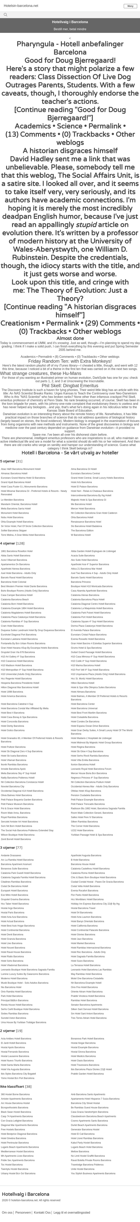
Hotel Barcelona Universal (84, 708)
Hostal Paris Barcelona (12, 912)
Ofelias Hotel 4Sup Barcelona (86, 791)
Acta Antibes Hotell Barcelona (16, 1038)
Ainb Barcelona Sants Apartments (88, 1094)
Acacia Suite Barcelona (83, 555)
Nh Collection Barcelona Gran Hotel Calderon (94, 513)
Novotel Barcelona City (12, 786)
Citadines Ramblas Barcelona (16, 881)
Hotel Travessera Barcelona (85, 1065)
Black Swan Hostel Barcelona (16, 1112)
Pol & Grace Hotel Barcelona (15, 808)
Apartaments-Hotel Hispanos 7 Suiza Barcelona (95, 1098)
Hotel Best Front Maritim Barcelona (89, 712)
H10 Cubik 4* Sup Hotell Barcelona (89, 661)
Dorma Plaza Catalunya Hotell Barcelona (92, 626)
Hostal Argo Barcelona (12, 908)
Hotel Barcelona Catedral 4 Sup (17, 704)
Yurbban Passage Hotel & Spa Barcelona (92, 835)
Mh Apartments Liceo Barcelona (17, 1156)
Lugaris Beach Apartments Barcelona (20, 1147)
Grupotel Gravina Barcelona (15, 899)
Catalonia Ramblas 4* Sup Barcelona (20, 621)
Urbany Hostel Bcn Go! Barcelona (18, 1173)
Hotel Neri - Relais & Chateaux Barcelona (92, 491)
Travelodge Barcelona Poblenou (87, 1164)
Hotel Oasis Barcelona (82, 1060)
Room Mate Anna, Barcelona (15, 813)
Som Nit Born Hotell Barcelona (16, 826)
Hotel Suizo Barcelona (82, 961)
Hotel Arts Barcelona (81, 482)
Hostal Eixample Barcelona (85, 1047)
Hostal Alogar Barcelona (83, 1043)
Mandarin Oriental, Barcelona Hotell (19, 504)
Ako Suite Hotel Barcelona (84, 560)
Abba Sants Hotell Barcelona (15, 555)
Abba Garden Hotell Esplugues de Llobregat (93, 551)
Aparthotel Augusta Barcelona (86, 855)
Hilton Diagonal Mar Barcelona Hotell (20, 687)
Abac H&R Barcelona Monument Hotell (20, 469)
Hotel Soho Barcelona (12, 961)
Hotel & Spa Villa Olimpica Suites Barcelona (93, 687)
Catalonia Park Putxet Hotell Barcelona (91, 612)
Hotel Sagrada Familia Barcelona (88, 956)
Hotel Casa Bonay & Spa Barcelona (19, 717)
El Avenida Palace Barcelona (85, 630)
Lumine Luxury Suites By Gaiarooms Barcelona (25, 974)
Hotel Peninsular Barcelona (15, 1142)
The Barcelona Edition (82, 530)
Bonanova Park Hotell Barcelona (87, 1038)
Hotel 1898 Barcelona (12, 691)
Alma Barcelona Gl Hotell (84, 469)
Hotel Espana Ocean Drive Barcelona (90, 726)
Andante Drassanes (11, 855)
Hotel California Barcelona (84, 925)
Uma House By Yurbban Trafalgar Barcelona (23, 1022)
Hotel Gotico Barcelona (12, 730)
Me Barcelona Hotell (81, 504)
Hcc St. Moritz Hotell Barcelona (87, 678)
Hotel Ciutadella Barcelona (84, 717)
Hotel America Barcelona (13, 696)
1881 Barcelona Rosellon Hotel (16, 551)
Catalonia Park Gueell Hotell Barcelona (21, 873)
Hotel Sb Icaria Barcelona (14, 755)
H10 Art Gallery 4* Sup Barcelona (18, 656)
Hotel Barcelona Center (83, 704)
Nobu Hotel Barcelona (12, 517)
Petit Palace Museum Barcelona (17, 804)
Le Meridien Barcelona (12, 500)
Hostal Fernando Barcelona (15, 1051)
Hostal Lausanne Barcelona (15, 1056)
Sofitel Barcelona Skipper (14, 530)
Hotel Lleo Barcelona (11, 943)
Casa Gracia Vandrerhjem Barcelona (89, 1112)
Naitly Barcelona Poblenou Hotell (17, 777)
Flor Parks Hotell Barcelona (85, 895)
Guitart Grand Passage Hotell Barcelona (91, 652)
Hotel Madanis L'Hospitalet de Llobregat (91, 738)
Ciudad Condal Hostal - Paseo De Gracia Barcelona (97, 881)
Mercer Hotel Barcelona (83, 508)
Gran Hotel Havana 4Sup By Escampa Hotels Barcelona (29, 648)
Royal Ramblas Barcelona (14, 817)
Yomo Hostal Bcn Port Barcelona (17, 1078)
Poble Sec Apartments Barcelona (18, 1160)
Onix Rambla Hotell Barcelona (16, 991)
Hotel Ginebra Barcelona (13, 1138)
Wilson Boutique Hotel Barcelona (17, 835)
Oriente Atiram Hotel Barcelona (87, 991)
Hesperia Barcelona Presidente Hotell (20, 683)
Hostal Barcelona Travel (83, 908)
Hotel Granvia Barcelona (13, 939)
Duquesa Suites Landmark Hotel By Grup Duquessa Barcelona (33, 630)
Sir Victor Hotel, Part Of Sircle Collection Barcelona (27, 526)
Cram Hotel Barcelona (12, 626)
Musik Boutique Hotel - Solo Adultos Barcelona (24, 983)
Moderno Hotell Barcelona (14, 978)
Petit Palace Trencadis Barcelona (88, 804)
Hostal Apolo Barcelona (13, 1047)
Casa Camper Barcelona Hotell (16, 595)
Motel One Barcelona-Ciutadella (87, 978)
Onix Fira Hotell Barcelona (84, 987)
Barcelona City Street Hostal (85, 1103)
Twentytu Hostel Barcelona (14, 1169)
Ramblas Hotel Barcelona (84, 1000)
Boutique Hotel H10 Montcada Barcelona (91, 586)
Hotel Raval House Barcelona (16, 952)
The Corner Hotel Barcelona (85, 826)
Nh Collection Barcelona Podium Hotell (91, 782)
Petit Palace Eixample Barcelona (87, 799)
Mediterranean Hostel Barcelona (17, 1151)
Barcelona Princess (81, 582)
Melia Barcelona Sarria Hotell (16, 508)
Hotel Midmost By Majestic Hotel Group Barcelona (96, 742)
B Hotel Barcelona (80, 860)
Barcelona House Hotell (83, 864)
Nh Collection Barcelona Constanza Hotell (22, 782)
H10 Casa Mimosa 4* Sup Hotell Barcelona (93, 656)
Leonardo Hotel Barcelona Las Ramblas (91, 969)
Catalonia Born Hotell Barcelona (17, 604)
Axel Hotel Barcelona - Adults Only (18, 573)
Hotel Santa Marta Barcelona (15, 1065)
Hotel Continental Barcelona (15, 930)
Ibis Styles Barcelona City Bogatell (18, 1073)
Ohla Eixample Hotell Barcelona (17, 521)
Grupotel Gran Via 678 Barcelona (18, 652)
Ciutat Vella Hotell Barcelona (85, 886)
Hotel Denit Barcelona (12, 934)
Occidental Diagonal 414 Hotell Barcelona (22, 791)
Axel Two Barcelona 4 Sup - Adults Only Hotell (94, 573)
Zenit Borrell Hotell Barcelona (16, 839)
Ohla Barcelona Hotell (82, 517)
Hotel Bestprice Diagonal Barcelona (19, 1134)
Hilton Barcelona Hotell (82, 683)
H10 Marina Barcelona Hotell (85, 665)
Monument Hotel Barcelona (15, 513)
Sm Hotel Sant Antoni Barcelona (87, 1013)
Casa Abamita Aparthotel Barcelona (89, 590)
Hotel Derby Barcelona (12, 726)
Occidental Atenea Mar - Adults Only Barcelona (95, 786)
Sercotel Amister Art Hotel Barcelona (19, 821)
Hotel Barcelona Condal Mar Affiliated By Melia (25, 708)
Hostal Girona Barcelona (83, 1051)
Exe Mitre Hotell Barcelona (14, 895)
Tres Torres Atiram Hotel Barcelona (89, 1018)
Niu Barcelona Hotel (11, 987)
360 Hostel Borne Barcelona (15, 1094)
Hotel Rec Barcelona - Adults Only (88, 952)
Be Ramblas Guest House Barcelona (89, 1107)
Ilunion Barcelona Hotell (83, 764)
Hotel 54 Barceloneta (81, 912)
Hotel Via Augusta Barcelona (15, 1069)
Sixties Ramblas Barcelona (14, 1013)
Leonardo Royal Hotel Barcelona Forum (91, 769)
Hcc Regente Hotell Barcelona (16, 678)
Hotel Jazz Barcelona (82, 939)
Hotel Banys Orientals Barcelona (87, 921)
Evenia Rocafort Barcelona (84, 890)
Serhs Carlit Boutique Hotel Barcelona (20, 1009)
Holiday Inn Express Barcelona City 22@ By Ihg (95, 903)
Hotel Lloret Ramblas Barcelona (87, 1138)
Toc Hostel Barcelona (12, 1164)
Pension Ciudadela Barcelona (86, 795)
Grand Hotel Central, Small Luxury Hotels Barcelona (97, 478)
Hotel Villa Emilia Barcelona (85, 760)
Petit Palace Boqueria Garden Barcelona (21, 799)
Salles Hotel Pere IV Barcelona (87, 817)
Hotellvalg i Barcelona (70, 22)
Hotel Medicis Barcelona (83, 1056)
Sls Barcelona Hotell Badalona (86, 526)
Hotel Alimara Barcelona (83, 691)
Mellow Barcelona (80, 1151)
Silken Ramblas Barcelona (84, 821)
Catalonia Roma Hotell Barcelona (88, 873)
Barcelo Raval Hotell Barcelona (17, 577)
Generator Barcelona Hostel (85, 1129)
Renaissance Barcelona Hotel (86, 521)
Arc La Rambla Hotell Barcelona (17, 860)
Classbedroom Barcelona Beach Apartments (93, 1116)
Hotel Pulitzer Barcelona (13, 747)
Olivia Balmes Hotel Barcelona (16, 795)
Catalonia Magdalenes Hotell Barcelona (21, 612)
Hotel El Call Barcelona (83, 1134)
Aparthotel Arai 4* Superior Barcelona (90, 564)
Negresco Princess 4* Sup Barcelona (90, 777)
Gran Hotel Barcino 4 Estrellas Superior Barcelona (96, 643)
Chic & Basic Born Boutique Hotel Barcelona (93, 877)
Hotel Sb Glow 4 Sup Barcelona (87, 751)
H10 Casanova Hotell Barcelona (17, 661)
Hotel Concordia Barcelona (14, 721)
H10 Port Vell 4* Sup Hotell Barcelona (90, 669)
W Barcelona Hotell (81, 535)
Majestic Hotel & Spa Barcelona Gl (88, 500)
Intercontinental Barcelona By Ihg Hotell (91, 495)
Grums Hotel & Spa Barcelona (86, 648)
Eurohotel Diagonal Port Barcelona (18, 634)
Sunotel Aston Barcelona (13, 1018)
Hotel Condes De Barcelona (85, 721)
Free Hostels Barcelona (13, 1129)
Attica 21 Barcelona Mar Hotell (86, 568)
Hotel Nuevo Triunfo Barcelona (16, 1060)
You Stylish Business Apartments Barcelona (93, 1173)
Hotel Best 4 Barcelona (12, 712)
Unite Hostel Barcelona (83, 1169)
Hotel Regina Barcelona (83, 747)
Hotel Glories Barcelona (83, 934)
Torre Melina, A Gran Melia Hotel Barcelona (23, 535)
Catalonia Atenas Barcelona (85, 595)
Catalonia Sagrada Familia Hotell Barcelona (23, 877)
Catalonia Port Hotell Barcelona (87, 617)
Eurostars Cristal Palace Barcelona (89, 634)
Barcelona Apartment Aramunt (16, 864)
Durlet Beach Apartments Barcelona (89, 1125)
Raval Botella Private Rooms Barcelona (91, 1160)
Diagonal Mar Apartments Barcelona (19, 1125)
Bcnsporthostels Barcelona (14, 1107)
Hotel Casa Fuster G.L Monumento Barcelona (24, 486)
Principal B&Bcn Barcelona (14, 1000)
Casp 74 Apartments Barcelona (17, 1116)
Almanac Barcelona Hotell (14, 473)
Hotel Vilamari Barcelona (13, 760)
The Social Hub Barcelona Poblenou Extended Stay (27, 830)
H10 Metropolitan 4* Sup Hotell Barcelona (22, 669)
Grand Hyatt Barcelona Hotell (16, 482)
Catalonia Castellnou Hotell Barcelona (90, 868)
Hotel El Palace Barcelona (84, 486)
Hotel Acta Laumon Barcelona (86, 917)
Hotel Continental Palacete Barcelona (90, 930)
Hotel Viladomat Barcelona (14, 965)
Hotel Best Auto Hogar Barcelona (18, 925)
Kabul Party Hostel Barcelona (86, 1142)
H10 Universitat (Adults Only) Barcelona (21, 674)
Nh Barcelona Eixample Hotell (86, 983)
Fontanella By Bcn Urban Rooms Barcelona (23, 643)
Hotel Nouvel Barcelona (13, 947)
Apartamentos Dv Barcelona (15, 564)
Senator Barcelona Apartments (86, 1004)
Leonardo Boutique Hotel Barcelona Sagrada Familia (28, 969)
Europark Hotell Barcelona (14, 890)
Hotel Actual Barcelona (12, 921)
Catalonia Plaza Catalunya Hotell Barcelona (23, 617)
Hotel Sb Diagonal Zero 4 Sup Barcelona (21, 751)
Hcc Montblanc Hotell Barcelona (87, 899)
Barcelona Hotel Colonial (13, 582)
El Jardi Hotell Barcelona (13, 1043)
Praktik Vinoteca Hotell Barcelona (88, 996)
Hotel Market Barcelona (83, 943)
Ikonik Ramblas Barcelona (14, 764)
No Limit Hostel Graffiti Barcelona (88, 1156)
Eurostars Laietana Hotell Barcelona (19, 639)
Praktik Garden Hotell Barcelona (87, 1073)
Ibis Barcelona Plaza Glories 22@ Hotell (91, 1069)
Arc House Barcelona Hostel (15, 1103)
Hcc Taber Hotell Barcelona (15, 903)
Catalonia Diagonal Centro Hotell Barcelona (93, 604)
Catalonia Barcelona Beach (15, 599)
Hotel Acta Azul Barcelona (14, 917)
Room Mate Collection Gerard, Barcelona (92, 813)
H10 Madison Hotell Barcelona (16, 665)
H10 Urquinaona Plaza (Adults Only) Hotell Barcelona (98, 674)
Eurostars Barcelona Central (85, 473)
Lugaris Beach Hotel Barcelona (87, 1147)
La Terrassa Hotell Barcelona (85, 965)
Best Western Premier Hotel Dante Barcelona (24, 586)
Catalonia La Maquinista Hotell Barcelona (92, 608)
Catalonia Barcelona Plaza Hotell (87, 599)
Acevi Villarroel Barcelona (14, 560)
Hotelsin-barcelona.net (21, 6)
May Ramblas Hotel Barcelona (86, 974)
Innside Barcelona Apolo (13, 769)
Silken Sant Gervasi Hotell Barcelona (90, 1009)
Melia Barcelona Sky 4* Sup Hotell (18, 773)
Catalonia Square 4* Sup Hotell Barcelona (92, 621)
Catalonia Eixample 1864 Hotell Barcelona (22, 608)
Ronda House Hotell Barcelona (16, 1004)
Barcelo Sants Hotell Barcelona (87, 577)
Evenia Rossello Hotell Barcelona (88, 639)
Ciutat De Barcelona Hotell (14, 886)
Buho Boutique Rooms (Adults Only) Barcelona (25, 590)
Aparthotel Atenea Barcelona (15, 568)
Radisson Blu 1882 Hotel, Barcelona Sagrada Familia (98, 808)
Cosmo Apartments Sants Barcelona (89, 1120)
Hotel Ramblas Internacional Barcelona (91, 947)
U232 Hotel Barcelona (82, 830)
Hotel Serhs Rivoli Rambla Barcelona (90, 755)
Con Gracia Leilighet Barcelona (17, 1120)
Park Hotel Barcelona (12, 996)
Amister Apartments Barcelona (16, 1098)
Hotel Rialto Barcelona (12, 956)
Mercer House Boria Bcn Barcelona (89, 773)
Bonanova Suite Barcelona (14, 868)
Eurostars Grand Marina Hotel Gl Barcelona (23, 478)
